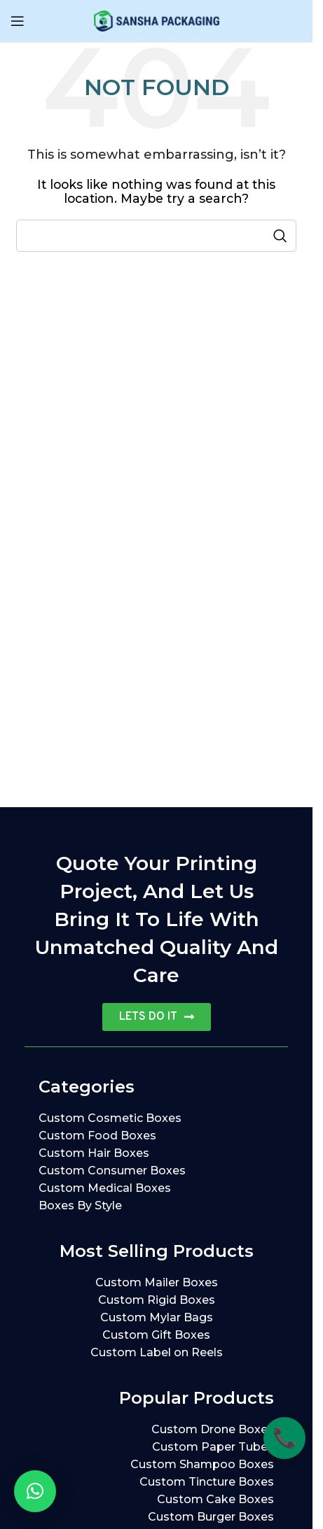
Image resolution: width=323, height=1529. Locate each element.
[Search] (156, 236)
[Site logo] (156, 20)
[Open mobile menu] (18, 21)
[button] (35, 1491)
